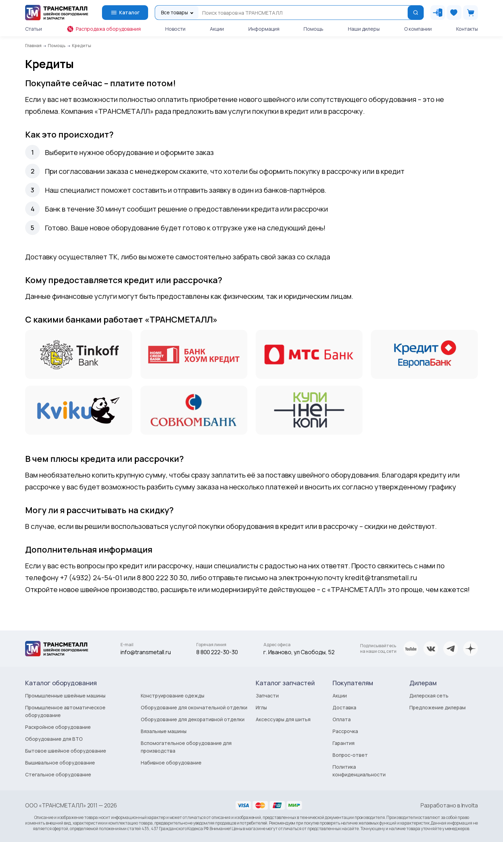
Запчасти (267, 695)
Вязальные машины (164, 731)
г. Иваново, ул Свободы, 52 (299, 652)
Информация (263, 28)
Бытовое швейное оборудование (65, 750)
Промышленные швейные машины (65, 695)
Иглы (261, 707)
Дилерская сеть (429, 695)
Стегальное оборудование (58, 774)
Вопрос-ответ (350, 755)
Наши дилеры (364, 28)
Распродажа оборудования (103, 29)
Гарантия (344, 743)
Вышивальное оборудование (60, 762)
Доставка (344, 707)
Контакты (467, 28)
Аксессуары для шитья (283, 719)
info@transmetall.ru (146, 652)
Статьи (33, 28)
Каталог (125, 12)
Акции (217, 28)
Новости (175, 28)
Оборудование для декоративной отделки (193, 719)
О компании (418, 28)
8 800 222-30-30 (217, 652)
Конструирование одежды (172, 695)
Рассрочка (345, 731)
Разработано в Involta (449, 805)
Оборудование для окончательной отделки (194, 707)
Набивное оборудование (171, 762)
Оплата (342, 719)
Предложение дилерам (437, 707)
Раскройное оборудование (58, 727)
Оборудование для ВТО (54, 739)
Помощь (313, 28)
